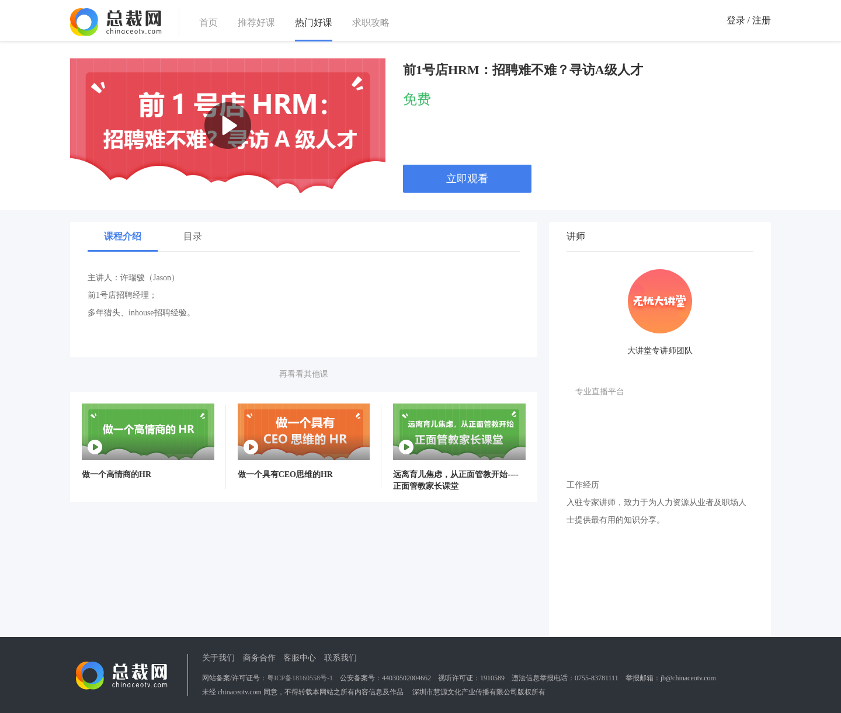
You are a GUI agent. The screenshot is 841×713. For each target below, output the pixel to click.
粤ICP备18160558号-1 (300, 678)
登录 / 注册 (749, 20)
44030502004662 (406, 678)
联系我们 (340, 657)
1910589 (492, 678)
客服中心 (299, 657)
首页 (208, 22)
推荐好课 (256, 22)
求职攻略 (371, 22)
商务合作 (259, 657)
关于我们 (218, 657)
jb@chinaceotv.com (688, 678)
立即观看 (467, 179)
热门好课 (313, 23)
